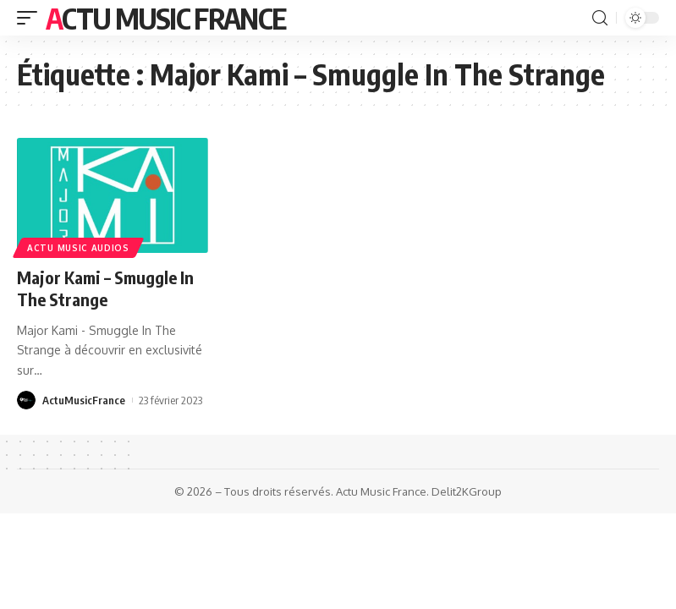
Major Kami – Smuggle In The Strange (105, 288)
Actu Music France (165, 18)
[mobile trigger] (31, 18)
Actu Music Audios (78, 248)
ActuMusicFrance (83, 400)
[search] (600, 18)
